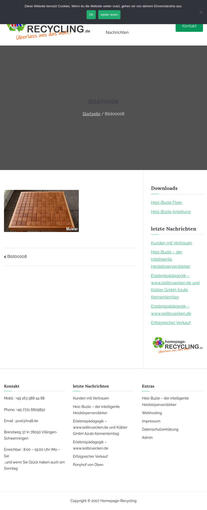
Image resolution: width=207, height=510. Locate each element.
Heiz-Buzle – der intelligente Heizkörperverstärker (170, 259)
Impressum (151, 421)
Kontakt (189, 26)
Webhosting (152, 413)
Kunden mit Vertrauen (171, 243)
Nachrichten (117, 32)
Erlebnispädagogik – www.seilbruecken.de (171, 310)
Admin (147, 438)
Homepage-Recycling (119, 501)
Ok (91, 14)
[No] (200, 12)
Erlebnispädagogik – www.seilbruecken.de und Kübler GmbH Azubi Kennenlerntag (175, 286)
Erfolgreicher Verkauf (171, 322)
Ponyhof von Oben (88, 465)
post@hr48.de (26, 421)
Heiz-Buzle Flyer (166, 202)
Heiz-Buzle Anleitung (171, 211)
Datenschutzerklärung (160, 429)
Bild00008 (17, 256)
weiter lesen (109, 14)
